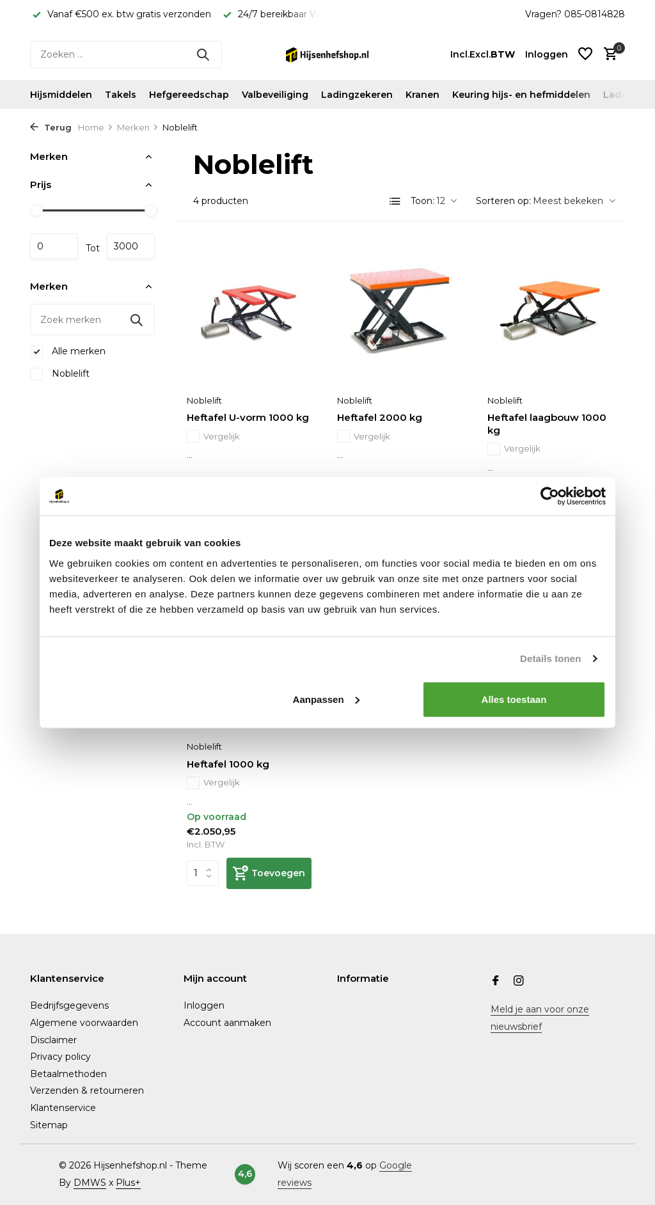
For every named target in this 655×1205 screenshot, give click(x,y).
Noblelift (60, 374)
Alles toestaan (514, 698)
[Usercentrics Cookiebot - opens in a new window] (550, 496)
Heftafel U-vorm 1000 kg (248, 417)
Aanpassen (326, 698)
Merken (138, 127)
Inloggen (204, 1005)
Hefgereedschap (189, 94)
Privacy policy (60, 1056)
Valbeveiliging (275, 94)
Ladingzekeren (357, 94)
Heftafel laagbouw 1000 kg (546, 423)
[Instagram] (519, 981)
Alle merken (68, 351)
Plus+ (128, 1182)
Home (95, 127)
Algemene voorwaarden (84, 1022)
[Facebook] (496, 981)
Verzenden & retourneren (87, 1090)
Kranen (422, 94)
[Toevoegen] (269, 873)
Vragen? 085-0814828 (575, 14)
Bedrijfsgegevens (69, 1005)
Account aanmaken (227, 1022)
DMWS (90, 1182)
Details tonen (550, 658)
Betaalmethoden (68, 1074)
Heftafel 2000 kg (379, 417)
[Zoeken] (126, 54)
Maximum (131, 246)
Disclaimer (53, 1040)
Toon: (422, 201)
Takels (120, 94)
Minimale (54, 246)
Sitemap (49, 1125)
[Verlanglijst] (585, 55)
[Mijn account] (546, 54)
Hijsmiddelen (61, 94)
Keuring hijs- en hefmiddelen (521, 94)
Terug (51, 127)
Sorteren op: (503, 201)
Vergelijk (213, 436)
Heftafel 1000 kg (228, 764)
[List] (395, 201)
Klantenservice (63, 1108)
